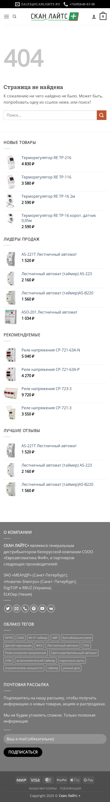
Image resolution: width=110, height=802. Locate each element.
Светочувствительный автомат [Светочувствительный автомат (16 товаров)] (74, 653)
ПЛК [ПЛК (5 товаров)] (86, 645)
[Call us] (25, 608)
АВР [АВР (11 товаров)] (55, 638)
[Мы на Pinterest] (34, 608)
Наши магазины (43, 788)
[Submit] (101, 115)
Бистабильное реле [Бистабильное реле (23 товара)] (76, 638)
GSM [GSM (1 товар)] (20, 638)
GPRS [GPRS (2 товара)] (9, 638)
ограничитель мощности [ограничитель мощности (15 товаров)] (24, 668)
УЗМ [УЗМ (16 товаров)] (8, 660)
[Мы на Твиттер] (8, 608)
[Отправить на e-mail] (17, 608)
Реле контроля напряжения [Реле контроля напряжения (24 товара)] (25, 653)
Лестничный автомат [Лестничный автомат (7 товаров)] (63, 645)
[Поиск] (14, 16)
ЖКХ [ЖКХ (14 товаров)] (39, 645)
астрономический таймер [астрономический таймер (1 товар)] (35, 660)
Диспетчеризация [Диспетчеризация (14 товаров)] (18, 645)
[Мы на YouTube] (42, 608)
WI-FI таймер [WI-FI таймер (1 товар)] (38, 638)
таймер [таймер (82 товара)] (52, 668)
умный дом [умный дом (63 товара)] (71, 668)
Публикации (70, 788)
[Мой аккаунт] (94, 16)
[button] (6, 16)
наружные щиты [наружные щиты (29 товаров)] (72, 660)
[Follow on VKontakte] (51, 608)
